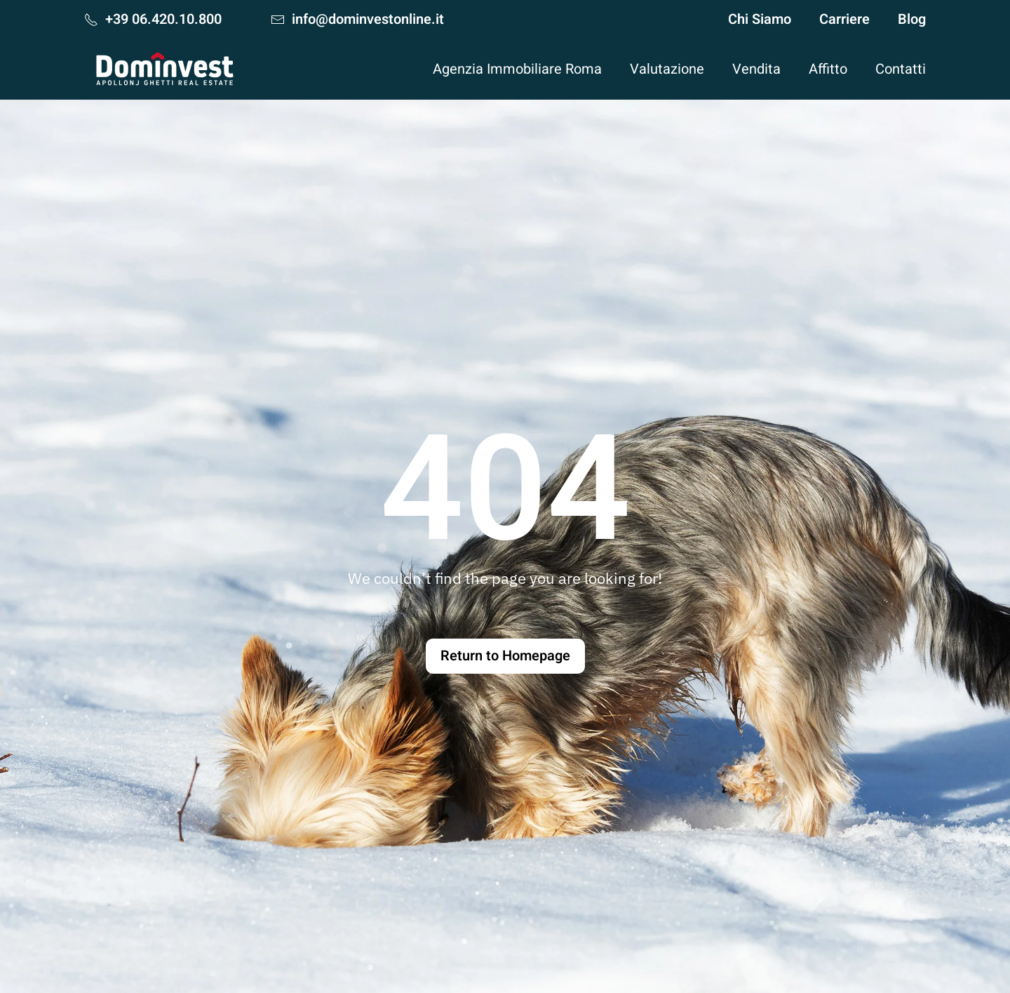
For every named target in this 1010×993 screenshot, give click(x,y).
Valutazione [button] (667, 69)
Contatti (900, 69)
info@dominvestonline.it (357, 19)
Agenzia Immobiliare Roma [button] (517, 69)
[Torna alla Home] (164, 69)
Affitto (828, 69)
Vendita (756, 69)
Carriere (844, 19)
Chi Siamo (759, 19)
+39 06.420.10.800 (153, 19)
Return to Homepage (505, 656)
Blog (912, 19)
